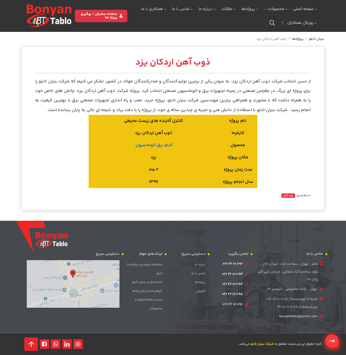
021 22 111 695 (232, 294)
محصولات (274, 9)
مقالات (226, 9)
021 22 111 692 (232, 264)
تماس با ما (180, 9)
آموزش (200, 291)
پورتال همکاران (300, 23)
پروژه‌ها (248, 9)
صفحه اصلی (303, 9)
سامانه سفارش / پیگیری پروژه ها (101, 15)
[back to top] (31, 344)
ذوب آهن (288, 195)
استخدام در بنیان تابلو (147, 282)
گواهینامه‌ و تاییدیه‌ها (147, 291)
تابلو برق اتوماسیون (154, 145)
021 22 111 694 (232, 284)
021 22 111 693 (232, 274)
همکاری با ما (152, 9)
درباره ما (205, 9)
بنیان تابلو (316, 39)
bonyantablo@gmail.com (298, 316)
